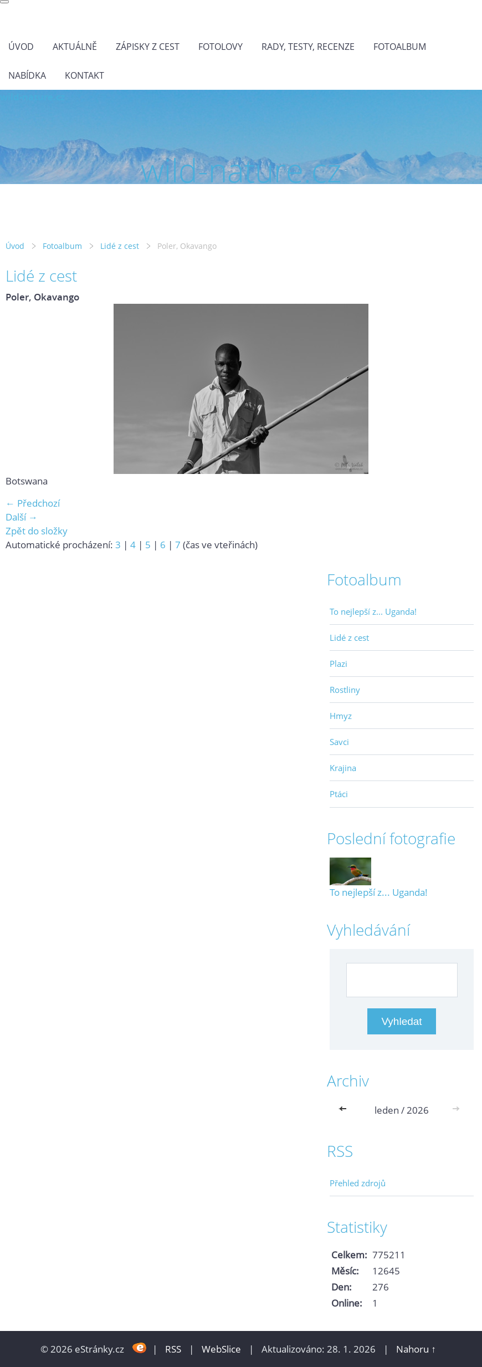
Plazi (338, 663)
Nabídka (27, 75)
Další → (22, 517)
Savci (339, 741)
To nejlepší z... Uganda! (373, 611)
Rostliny (345, 689)
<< (345, 1110)
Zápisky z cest (148, 46)
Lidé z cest (119, 246)
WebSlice (221, 1349)
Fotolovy (220, 46)
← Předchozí (33, 503)
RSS (173, 1349)
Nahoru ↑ (416, 1349)
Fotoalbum (399, 46)
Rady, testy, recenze (308, 46)
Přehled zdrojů (358, 1183)
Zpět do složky (37, 530)
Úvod (21, 46)
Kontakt (84, 75)
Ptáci (339, 793)
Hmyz (341, 715)
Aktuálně (75, 46)
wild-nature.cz (32, 96)
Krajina (343, 767)
